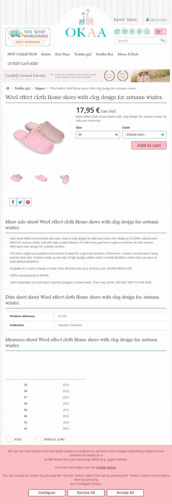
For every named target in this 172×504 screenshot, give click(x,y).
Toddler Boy (104, 54)
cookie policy (106, 467)
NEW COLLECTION (22, 54)
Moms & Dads (128, 54)
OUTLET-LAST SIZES (23, 63)
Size (79, 127)
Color (126, 127)
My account (156, 19)
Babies (46, 54)
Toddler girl (83, 54)
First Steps (62, 54)
